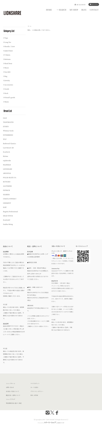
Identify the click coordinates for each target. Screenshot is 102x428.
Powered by (51, 422)
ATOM (36, 395)
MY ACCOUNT (80, 5)
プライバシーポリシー (36, 391)
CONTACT (94, 9)
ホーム (29, 26)
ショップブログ (10, 399)
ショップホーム (10, 383)
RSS (31, 395)
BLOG (83, 9)
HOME (49, 9)
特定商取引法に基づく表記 (14, 403)
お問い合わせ (10, 387)
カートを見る (34, 387)
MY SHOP (74, 9)
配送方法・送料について (13, 395)
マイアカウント (34, 383)
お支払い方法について (12, 391)
